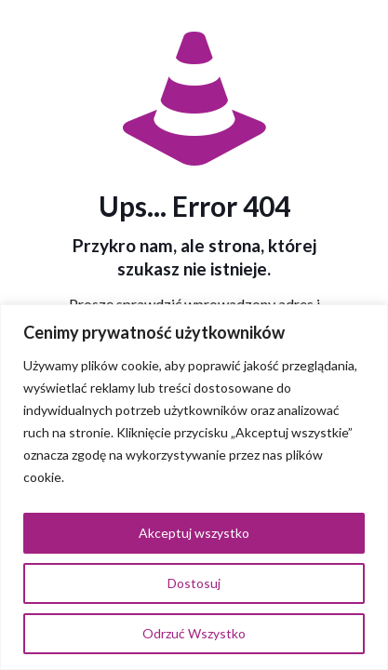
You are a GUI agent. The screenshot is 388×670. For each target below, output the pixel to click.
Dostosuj (194, 583)
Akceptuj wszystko (194, 533)
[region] (194, 487)
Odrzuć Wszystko (194, 633)
